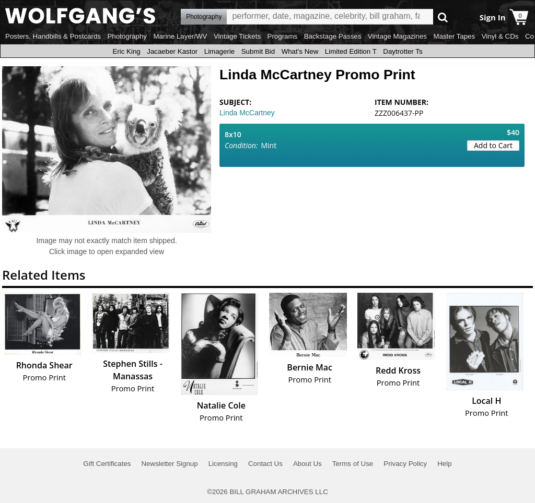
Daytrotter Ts (402, 51)
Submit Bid (258, 51)
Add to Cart (493, 145)
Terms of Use (353, 464)
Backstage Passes (333, 36)
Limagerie (219, 51)
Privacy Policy (405, 464)
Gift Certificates (107, 464)
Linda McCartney (247, 113)
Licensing (223, 464)
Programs (283, 36)
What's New (300, 51)
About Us (307, 464)
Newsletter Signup (169, 464)
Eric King (126, 51)
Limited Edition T (351, 51)
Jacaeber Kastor (172, 51)
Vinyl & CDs (500, 36)
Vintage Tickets (237, 36)
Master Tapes (454, 36)
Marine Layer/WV (180, 36)
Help (444, 464)
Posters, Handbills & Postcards (53, 36)
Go (442, 17)
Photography (127, 36)
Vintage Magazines (397, 36)
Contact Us (265, 464)
